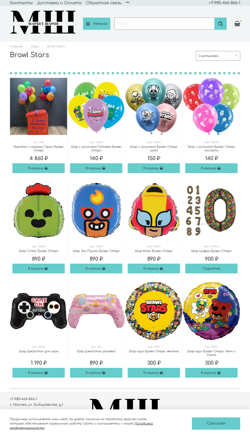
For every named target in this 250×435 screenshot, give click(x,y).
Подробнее (211, 268)
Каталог (96, 24)
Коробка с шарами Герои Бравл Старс (39, 148)
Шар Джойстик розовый (96, 351)
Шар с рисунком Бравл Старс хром (154, 148)
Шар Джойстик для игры (38, 351)
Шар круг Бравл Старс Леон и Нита (211, 353)
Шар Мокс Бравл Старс (154, 251)
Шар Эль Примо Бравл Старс (96, 251)
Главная (16, 46)
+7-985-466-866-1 (224, 3)
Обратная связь (103, 3)
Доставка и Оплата (59, 3)
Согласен (216, 423)
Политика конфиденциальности (161, 3)
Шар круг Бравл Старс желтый (154, 351)
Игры (35, 46)
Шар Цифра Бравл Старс (211, 251)
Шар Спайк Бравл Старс (39, 251)
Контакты (21, 3)
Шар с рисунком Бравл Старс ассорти (211, 148)
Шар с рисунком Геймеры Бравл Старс (96, 148)
